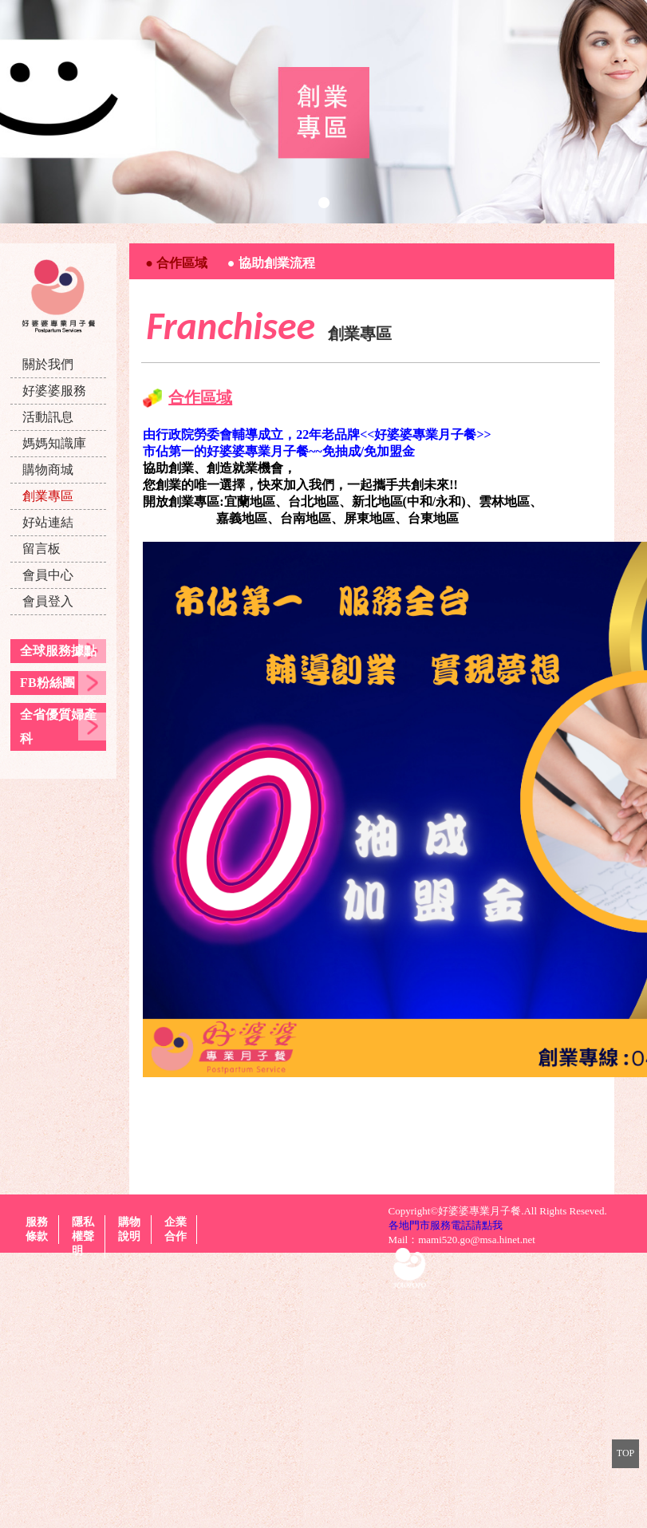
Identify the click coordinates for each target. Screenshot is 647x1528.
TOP (625, 1453)
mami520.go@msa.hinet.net (476, 1240)
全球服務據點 (58, 650)
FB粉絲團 (47, 682)
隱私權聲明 (83, 1236)
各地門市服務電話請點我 (446, 1225)
